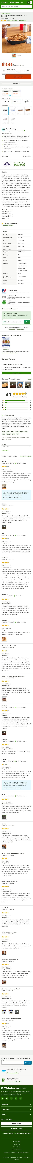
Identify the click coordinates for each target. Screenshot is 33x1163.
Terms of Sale (16, 1141)
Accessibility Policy (16, 1149)
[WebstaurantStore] (16, 1088)
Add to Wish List (16, 83)
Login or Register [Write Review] (16, 373)
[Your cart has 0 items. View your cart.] (29, 2)
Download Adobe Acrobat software (10, 352)
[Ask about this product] (16, 321)
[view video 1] (4, 526)
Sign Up (27, 1063)
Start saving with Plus (13, 1073)
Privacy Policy (20, 329)
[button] (14, 56)
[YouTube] (6, 1098)
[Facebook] (11, 1098)
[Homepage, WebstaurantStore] (16, 2)
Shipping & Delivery (22, 1133)
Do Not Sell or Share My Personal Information (16, 1152)
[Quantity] (4, 76)
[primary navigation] (4, 2)
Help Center (16, 1123)
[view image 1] (5, 384)
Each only (4, 62)
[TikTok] (16, 1098)
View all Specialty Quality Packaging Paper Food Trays (19, 164)
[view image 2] (10, 1011)
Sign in (27, 70)
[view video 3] (17, 1011)
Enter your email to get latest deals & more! (15, 1059)
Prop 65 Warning (7, 225)
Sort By (4, 444)
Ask (27, 322)
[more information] (24, 131)
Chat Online (8, 1133)
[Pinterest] (20, 1098)
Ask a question (22, 20)
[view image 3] (20, 384)
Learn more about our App (14, 1081)
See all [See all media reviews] (29, 379)
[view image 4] (28, 384)
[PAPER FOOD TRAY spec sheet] (6, 343)
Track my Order (16, 1128)
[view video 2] (12, 384)
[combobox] (16, 6)
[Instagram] (2, 1098)
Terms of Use (12, 329)
